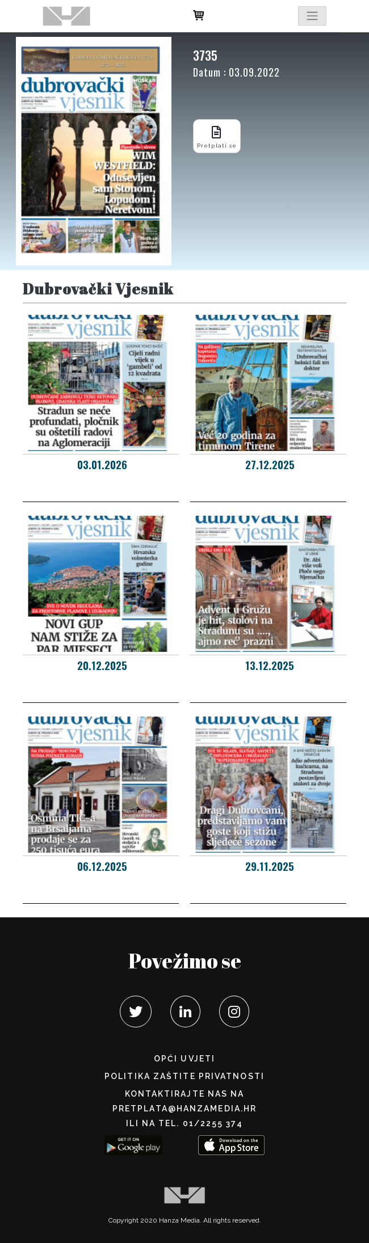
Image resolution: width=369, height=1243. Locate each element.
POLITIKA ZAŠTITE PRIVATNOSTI (184, 1076)
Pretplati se (217, 136)
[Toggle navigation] (312, 16)
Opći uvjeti (184, 1058)
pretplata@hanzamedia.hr (184, 1108)
